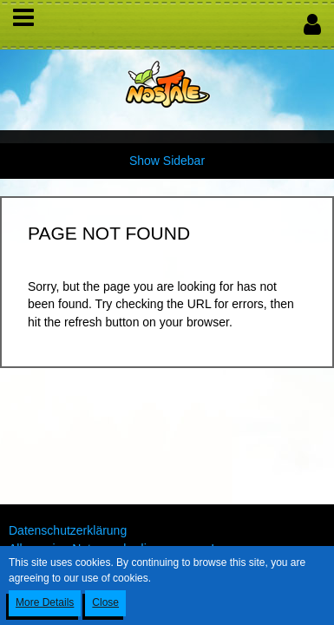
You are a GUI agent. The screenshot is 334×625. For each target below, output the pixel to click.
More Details (45, 602)
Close (105, 602)
